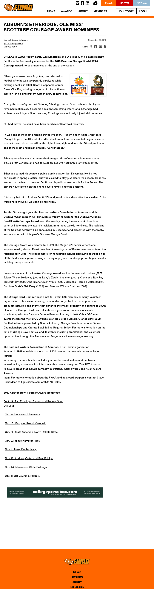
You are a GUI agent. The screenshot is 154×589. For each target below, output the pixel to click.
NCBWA (142, 3)
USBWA (124, 3)
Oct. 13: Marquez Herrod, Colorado (25, 423)
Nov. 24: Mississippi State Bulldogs (26, 467)
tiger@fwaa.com (30, 382)
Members (100, 11)
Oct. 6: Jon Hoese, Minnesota (22, 414)
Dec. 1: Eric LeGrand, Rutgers (22, 475)
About (83, 11)
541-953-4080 (10, 46)
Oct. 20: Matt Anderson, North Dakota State (31, 432)
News (51, 11)
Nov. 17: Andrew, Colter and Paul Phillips (29, 458)
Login (143, 11)
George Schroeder (19, 39)
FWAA (109, 3)
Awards (66, 11)
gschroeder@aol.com (13, 43)
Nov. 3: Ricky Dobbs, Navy (21, 449)
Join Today (126, 11)
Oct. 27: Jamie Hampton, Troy (22, 440)
